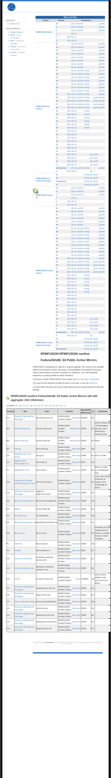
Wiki (12, 41)
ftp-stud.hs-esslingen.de (25, 501)
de (57, 406)
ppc (91, 154)
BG (20, 406)
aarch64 (80, 24)
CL (27, 406)
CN (31, 406)
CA (24, 406)
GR (46, 406)
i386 (68, 37)
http (73, 418)
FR (42, 406)
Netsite (17, 509)
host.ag (18, 449)
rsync (78, 418)
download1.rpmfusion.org (25, 522)
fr (59, 406)
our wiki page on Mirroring (88, 379)
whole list (93, 383)
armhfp (86, 71)
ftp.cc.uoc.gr (20, 533)
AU (16, 406)
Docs (12, 35)
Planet (13, 47)
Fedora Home (16, 32)
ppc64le (102, 24)
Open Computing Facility (25, 602)
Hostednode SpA (22, 470)
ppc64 (95, 97)
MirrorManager (49, 642)
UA (50, 406)
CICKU (17, 579)
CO (34, 406)
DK (38, 406)
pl (62, 406)
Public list (14, 24)
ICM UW (18, 544)
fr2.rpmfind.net (21, 516)
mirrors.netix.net (21, 441)
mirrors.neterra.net (22, 428)
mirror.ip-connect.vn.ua (24, 568)
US (53, 406)
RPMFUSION (14, 7)
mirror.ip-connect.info (23, 558)
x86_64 (74, 24)
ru (64, 406)
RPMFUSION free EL (44, 32)
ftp (74, 428)
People (13, 52)
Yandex (18, 550)
